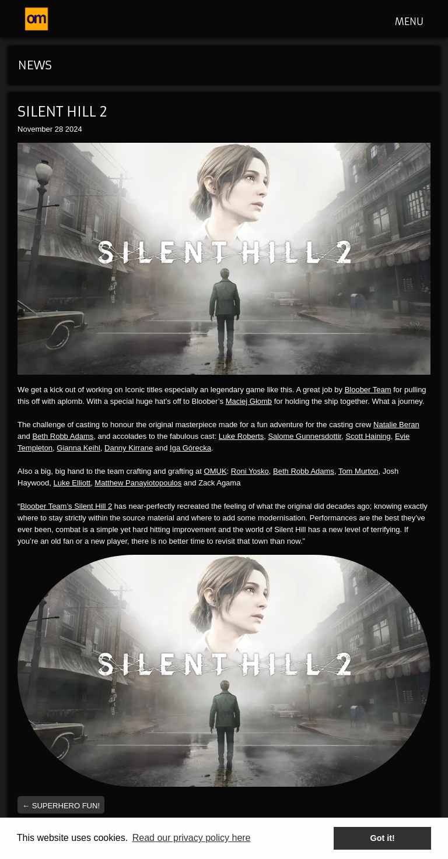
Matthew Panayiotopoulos (137, 482)
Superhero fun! (61, 805)
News (35, 65)
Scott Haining (367, 436)
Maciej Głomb (249, 401)
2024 (73, 129)
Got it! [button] (382, 838)
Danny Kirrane (128, 447)
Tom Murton (358, 471)
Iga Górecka (190, 447)
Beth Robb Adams (62, 436)
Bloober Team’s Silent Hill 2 (66, 506)
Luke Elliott (72, 482)
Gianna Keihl (78, 447)
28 (59, 129)
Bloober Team (368, 389)
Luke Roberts (241, 436)
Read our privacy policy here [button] (191, 838)
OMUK (215, 471)
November (35, 129)
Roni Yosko (250, 471)
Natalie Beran (396, 424)
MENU (409, 21)
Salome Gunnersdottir (304, 436)
